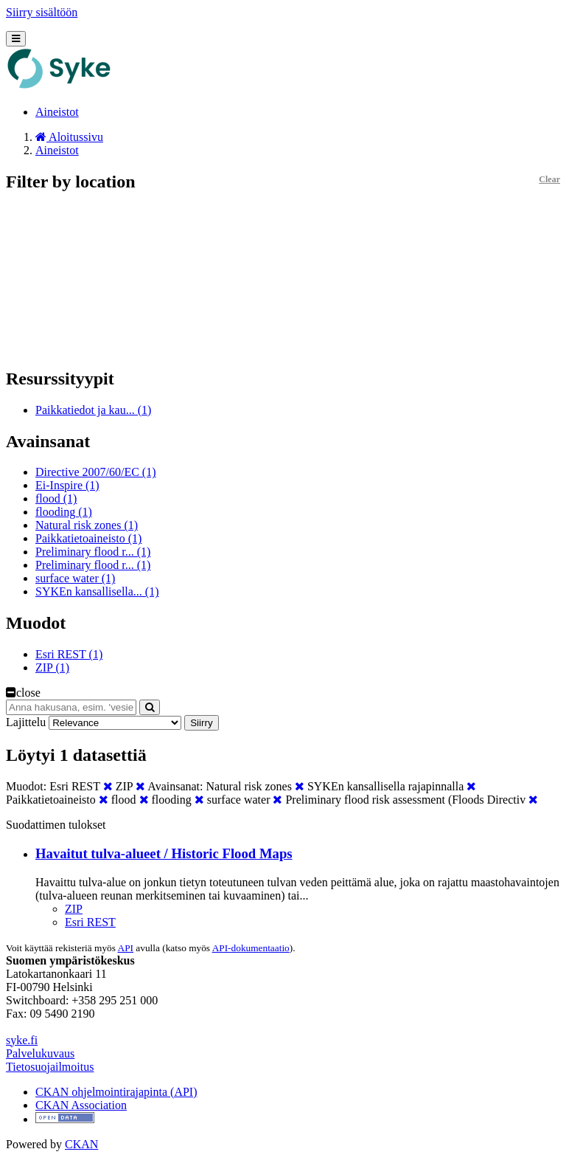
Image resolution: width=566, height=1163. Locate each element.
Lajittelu (26, 722)
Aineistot (57, 112)
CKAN (81, 1144)
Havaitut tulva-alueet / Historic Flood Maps (164, 853)
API (125, 947)
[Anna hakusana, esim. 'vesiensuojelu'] (71, 707)
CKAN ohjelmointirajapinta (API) (116, 1092)
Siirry (201, 722)
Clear (549, 179)
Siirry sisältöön (41, 12)
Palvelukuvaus (40, 1053)
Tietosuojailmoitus (50, 1066)
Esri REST (90, 922)
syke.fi (22, 1040)
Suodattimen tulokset (56, 824)
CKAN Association (81, 1105)
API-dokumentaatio (251, 947)
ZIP (74, 909)
